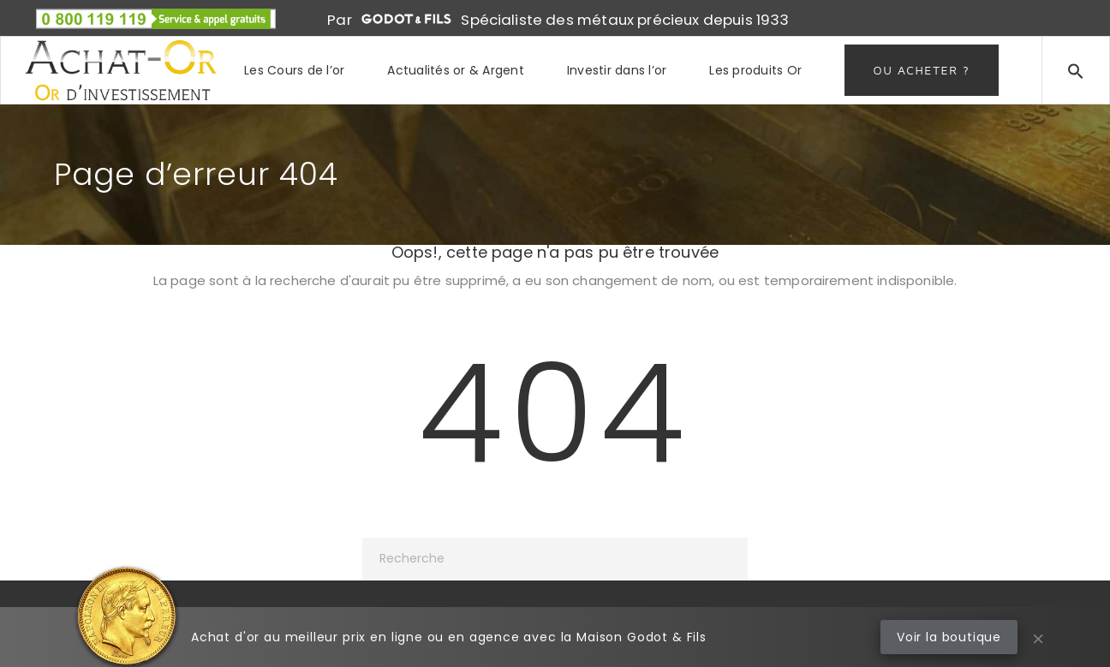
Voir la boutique (949, 637)
